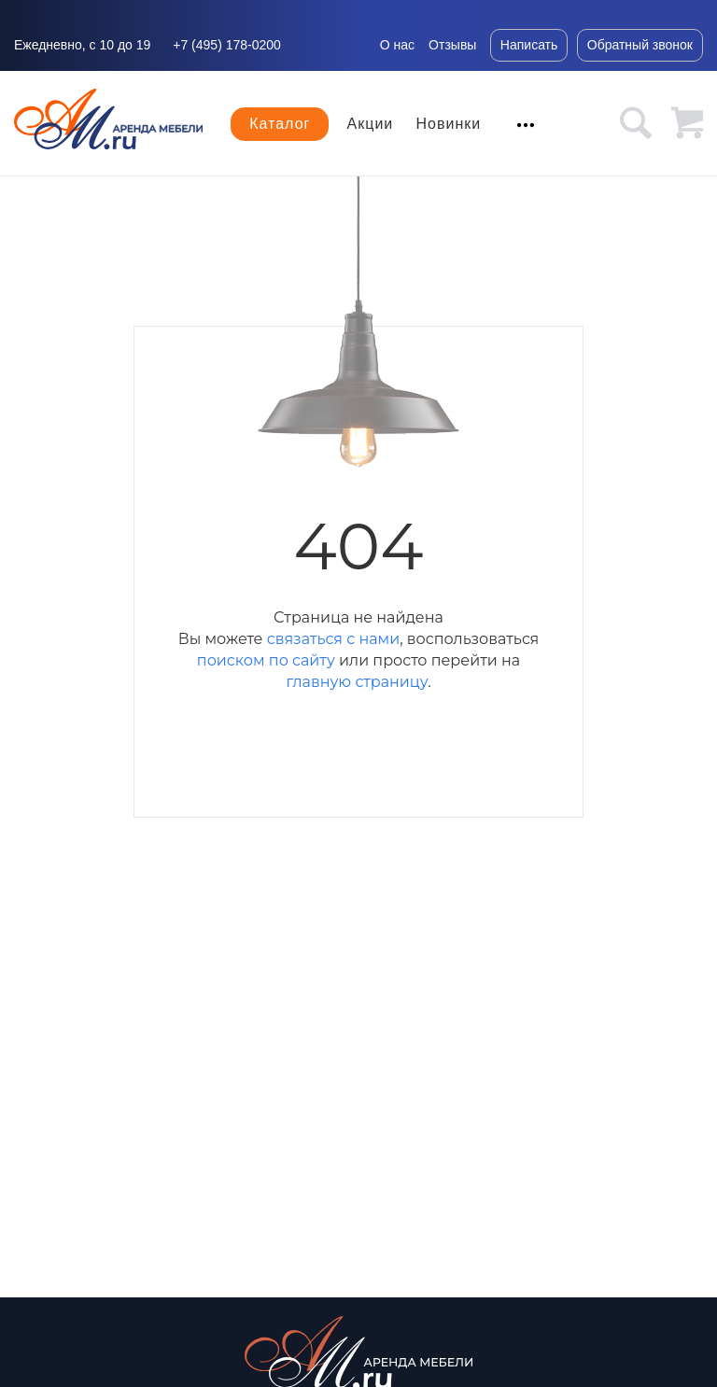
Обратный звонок (640, 44)
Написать (528, 44)
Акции (370, 124)
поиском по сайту (266, 660)
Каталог (279, 124)
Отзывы (452, 44)
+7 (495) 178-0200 (227, 44)
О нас (397, 44)
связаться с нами (333, 639)
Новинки (449, 124)
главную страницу (357, 682)
